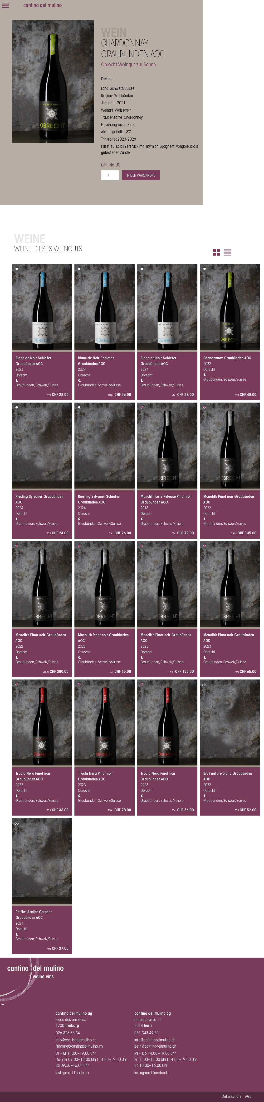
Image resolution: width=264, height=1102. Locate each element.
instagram (63, 1073)
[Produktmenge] (110, 175)
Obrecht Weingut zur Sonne (128, 65)
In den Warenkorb (141, 176)
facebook (82, 1073)
